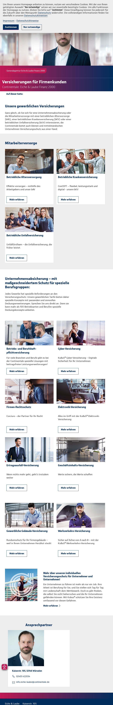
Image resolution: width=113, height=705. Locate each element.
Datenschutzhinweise (27, 20)
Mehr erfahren (16, 199)
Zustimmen (11, 27)
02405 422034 (23, 676)
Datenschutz (44, 12)
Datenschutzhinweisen (36, 15)
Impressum (8, 20)
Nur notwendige (31, 27)
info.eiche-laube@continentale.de (32, 682)
